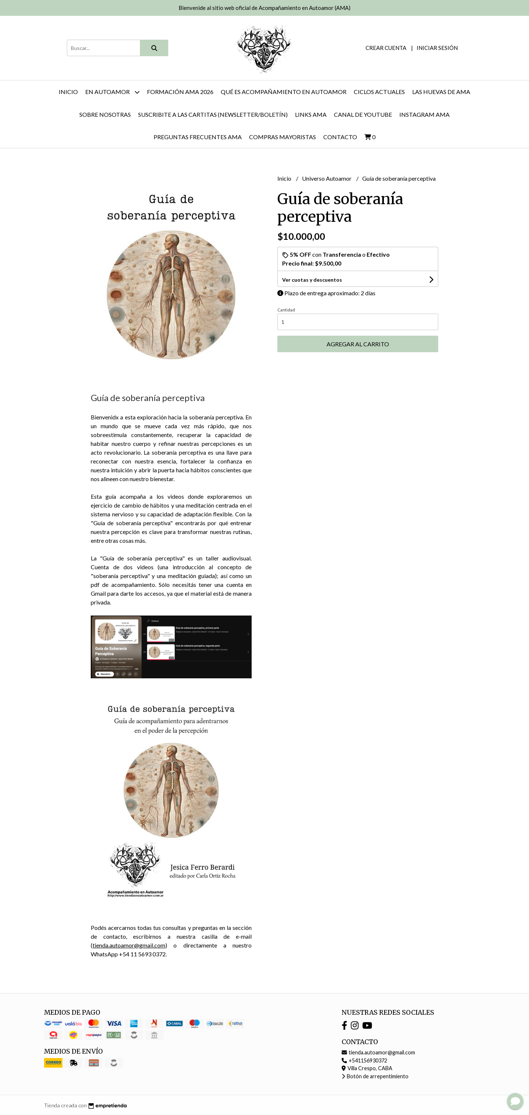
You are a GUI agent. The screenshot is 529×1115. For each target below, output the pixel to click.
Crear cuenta (386, 47)
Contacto (340, 136)
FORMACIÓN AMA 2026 (180, 91)
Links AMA (311, 114)
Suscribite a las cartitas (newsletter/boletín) (213, 114)
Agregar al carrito (358, 343)
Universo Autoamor (327, 178)
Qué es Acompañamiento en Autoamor (283, 91)
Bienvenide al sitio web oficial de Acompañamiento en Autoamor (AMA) (264, 7)
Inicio (68, 91)
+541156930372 (364, 1060)
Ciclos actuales (379, 91)
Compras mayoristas (282, 136)
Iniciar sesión (437, 47)
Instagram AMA (424, 114)
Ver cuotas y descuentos (312, 280)
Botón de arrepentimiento (375, 1076)
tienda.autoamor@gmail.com (129, 945)
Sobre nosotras (105, 114)
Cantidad (286, 309)
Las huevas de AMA (441, 91)
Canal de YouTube (363, 114)
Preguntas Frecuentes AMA (198, 136)
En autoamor (112, 92)
